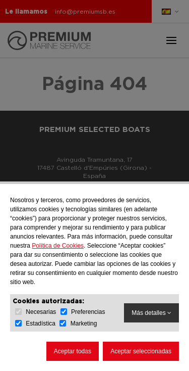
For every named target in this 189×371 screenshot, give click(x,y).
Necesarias (41, 311)
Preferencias (88, 311)
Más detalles (151, 312)
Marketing (84, 323)
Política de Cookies (58, 245)
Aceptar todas (72, 351)
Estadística (40, 323)
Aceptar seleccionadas (140, 351)
